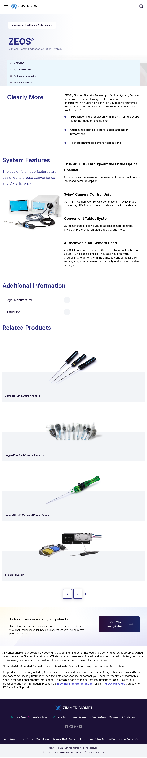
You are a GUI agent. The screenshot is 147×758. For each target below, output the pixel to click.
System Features (22, 69)
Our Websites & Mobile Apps (122, 717)
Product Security (96, 739)
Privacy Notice (26, 739)
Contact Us (103, 717)
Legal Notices (10, 739)
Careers (82, 717)
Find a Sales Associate (67, 717)
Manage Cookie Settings (130, 739)
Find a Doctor (21, 717)
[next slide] (77, 594)
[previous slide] (67, 594)
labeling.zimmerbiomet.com (75, 683)
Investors (92, 717)
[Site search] (141, 6)
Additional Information (25, 76)
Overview (19, 63)
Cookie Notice (42, 739)
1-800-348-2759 (114, 683)
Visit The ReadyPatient (120, 624)
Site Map (111, 739)
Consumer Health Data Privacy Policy (69, 739)
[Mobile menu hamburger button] (5, 6)
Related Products (23, 82)
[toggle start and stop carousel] (85, 594)
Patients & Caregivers (41, 717)
